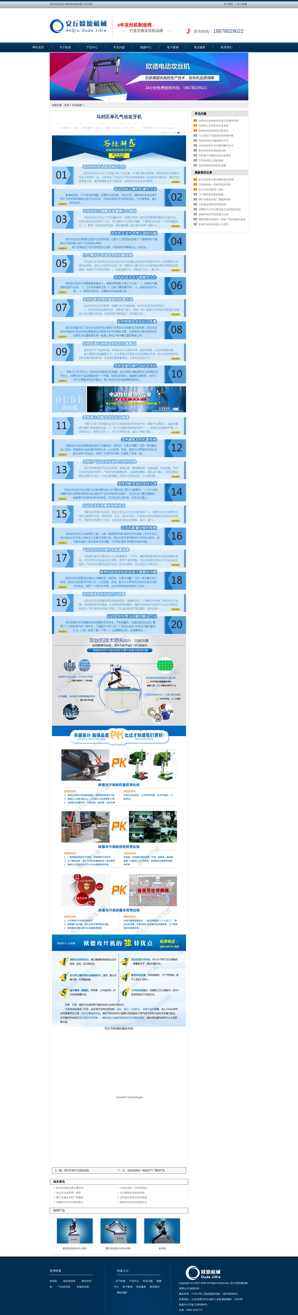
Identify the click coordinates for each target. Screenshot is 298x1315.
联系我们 (226, 47)
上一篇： (59, 1170)
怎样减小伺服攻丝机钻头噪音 (215, 155)
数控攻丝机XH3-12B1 (75, 1248)
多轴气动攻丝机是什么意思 (213, 224)
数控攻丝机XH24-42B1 (118, 1248)
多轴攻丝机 (83, 1286)
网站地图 (122, 1292)
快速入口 (123, 1270)
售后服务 (199, 47)
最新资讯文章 (203, 172)
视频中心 (146, 47)
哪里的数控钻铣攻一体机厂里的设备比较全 (222, 219)
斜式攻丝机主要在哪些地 (69, 1187)
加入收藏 (242, 4)
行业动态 (77, 105)
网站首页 (38, 47)
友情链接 (55, 1270)
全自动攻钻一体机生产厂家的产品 (146, 1170)
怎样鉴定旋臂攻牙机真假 (133, 1197)
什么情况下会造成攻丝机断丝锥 (216, 135)
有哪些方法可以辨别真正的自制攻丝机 (220, 209)
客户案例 (173, 47)
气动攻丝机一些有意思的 (133, 1187)
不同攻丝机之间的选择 (211, 160)
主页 (66, 105)
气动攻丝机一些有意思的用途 (215, 184)
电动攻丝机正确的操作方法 (213, 140)
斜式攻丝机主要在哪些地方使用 (216, 179)
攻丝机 (162, 1248)
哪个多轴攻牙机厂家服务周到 (215, 199)
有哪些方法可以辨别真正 (69, 1202)
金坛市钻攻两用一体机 (68, 1192)
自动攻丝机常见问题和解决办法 (216, 145)
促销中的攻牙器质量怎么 (133, 1202)
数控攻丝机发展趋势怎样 (212, 150)
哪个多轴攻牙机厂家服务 (69, 1197)
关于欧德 (65, 47)
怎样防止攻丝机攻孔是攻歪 (213, 125)
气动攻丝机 (64, 1286)
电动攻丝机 (69, 1281)
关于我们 (228, 4)
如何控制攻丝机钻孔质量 (212, 165)
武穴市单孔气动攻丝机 (76, 1170)
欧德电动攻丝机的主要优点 (213, 130)
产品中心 (92, 47)
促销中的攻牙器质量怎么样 (213, 214)
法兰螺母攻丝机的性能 (132, 1192)
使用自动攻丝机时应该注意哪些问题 (218, 120)
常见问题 (119, 47)
